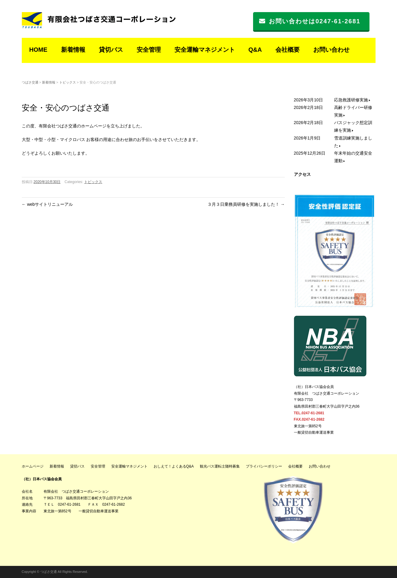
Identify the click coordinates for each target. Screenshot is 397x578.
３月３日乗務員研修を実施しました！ (246, 204)
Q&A (255, 49)
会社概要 (287, 49)
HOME (38, 49)
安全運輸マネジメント (204, 49)
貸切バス (111, 49)
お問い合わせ (331, 49)
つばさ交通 (30, 82)
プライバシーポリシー (264, 466)
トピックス (67, 82)
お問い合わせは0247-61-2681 (309, 21)
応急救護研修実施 (352, 99)
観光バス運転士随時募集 (220, 466)
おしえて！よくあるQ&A (174, 466)
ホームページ (33, 466)
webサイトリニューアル (47, 204)
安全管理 (149, 49)
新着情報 (73, 49)
